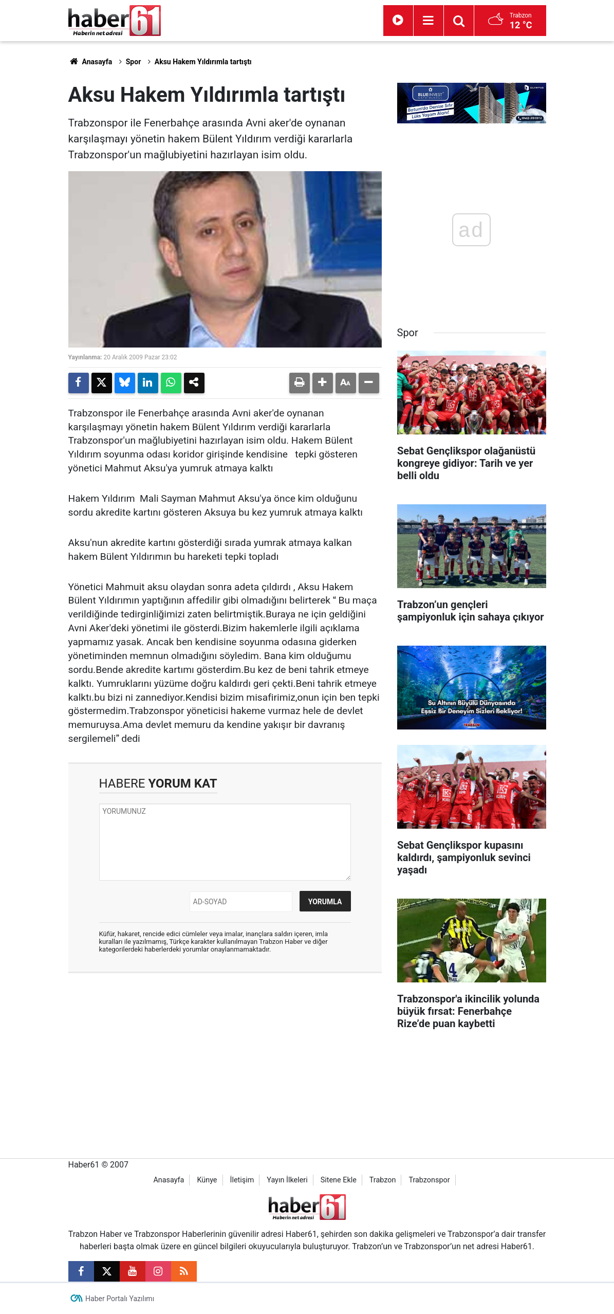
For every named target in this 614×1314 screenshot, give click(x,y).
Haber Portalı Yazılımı (119, 1298)
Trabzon (382, 1180)
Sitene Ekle (339, 1180)
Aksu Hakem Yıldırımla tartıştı (203, 62)
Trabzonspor (429, 1180)
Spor (133, 62)
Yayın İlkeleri (287, 1180)
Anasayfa (90, 62)
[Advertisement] (225, 1055)
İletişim (242, 1180)
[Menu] (428, 20)
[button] (322, 383)
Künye (207, 1180)
